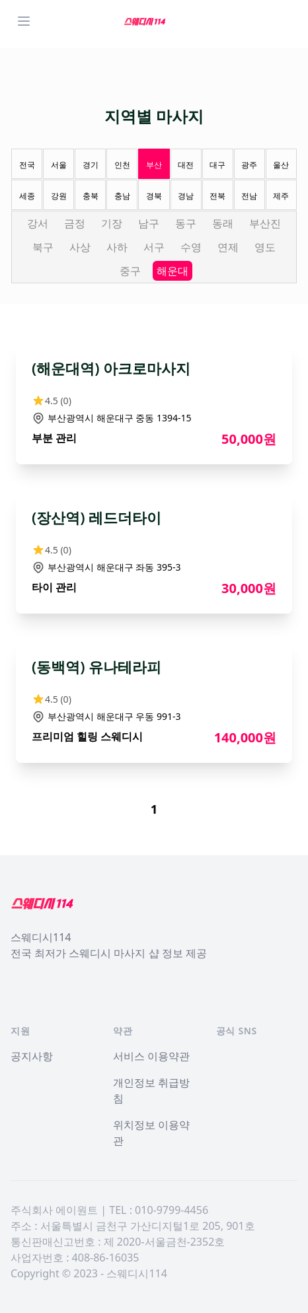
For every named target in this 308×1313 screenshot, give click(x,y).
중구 (130, 271)
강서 (37, 223)
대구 (217, 164)
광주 (249, 164)
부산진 (265, 223)
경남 (186, 195)
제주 (281, 195)
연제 (228, 247)
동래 (222, 223)
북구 (43, 247)
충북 (90, 195)
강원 (59, 195)
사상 (80, 247)
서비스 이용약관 (151, 1056)
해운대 (172, 271)
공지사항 (32, 1056)
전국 (27, 164)
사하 (117, 247)
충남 (122, 195)
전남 (249, 195)
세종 (27, 195)
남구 (148, 223)
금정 (74, 223)
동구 (185, 223)
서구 (154, 247)
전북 (217, 195)
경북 (154, 195)
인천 (122, 164)
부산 (154, 164)
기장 (111, 223)
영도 (265, 247)
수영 (191, 247)
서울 (59, 164)
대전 (186, 164)
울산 (281, 164)
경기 (90, 164)
